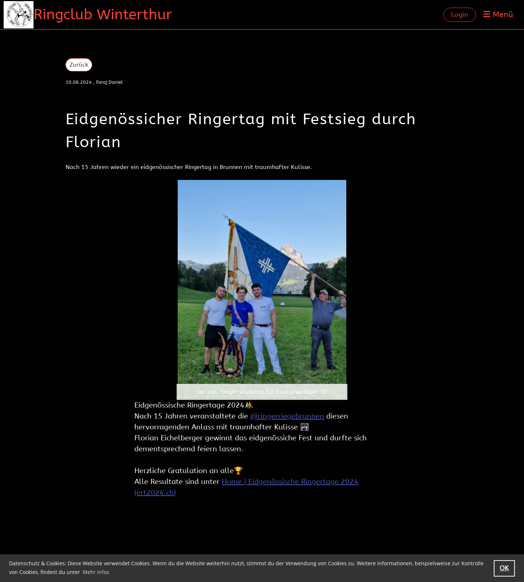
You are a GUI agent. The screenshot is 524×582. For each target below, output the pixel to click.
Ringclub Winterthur (103, 14)
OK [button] (504, 568)
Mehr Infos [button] (96, 572)
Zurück (79, 64)
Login (459, 15)
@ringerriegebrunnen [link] (287, 416)
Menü (498, 14)
